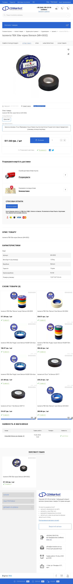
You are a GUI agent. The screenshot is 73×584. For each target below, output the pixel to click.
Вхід (48, 2)
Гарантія (12, 2)
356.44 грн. (54, 349)
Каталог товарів (36, 25)
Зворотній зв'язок (55, 526)
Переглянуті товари (36, 452)
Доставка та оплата (23, 2)
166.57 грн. (18, 349)
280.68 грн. (54, 412)
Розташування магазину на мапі (49, 520)
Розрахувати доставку (26, 150)
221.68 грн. (18, 380)
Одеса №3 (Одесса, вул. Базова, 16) (14, 436)
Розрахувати (24, 177)
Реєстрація (54, 2)
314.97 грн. (18, 412)
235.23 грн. (54, 380)
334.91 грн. (54, 317)
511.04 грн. (18, 317)
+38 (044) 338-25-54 (44, 7)
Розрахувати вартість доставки (16, 161)
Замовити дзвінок (44, 11)
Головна (5, 2)
